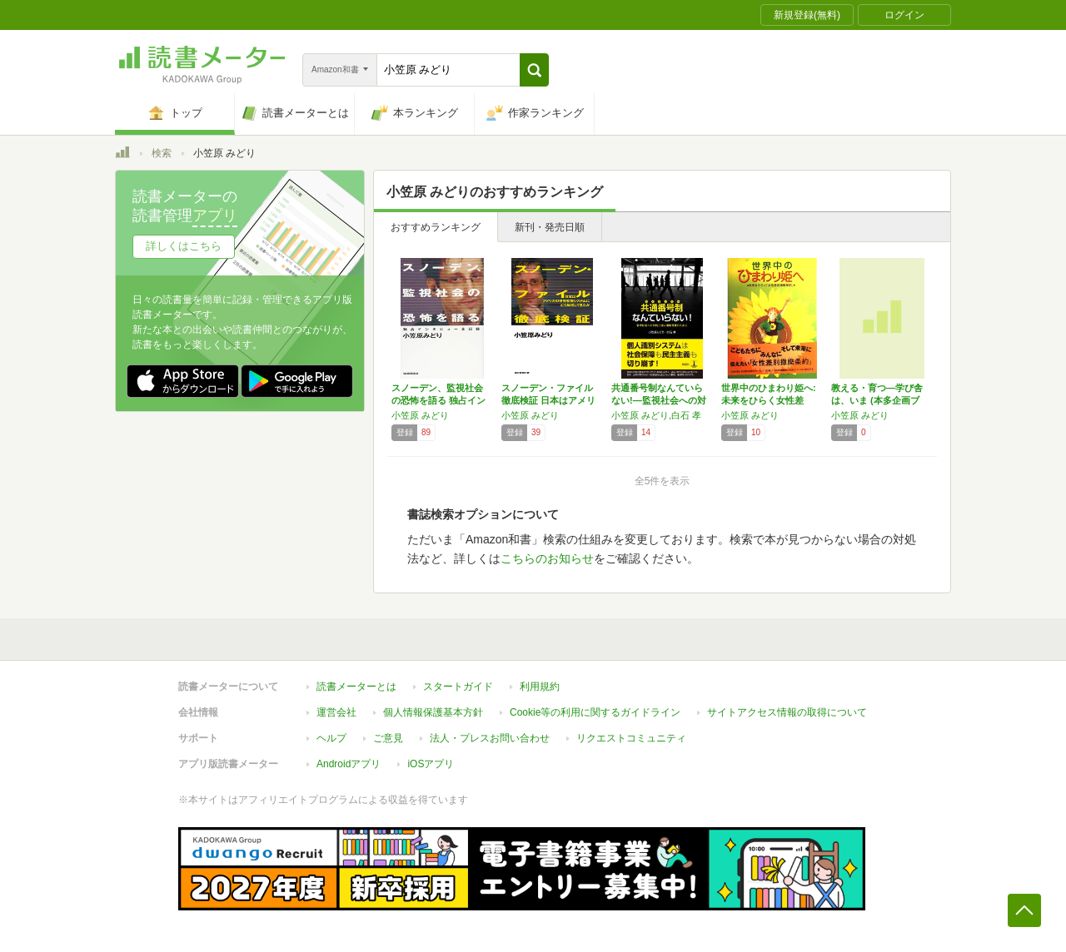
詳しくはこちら (184, 246)
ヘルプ (331, 738)
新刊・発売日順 (550, 227)
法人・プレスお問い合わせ (490, 738)
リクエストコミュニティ (631, 738)
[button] (534, 70)
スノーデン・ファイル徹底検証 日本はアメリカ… (548, 400)
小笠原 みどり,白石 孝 (656, 415)
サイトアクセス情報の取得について (787, 712)
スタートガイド (458, 687)
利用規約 (540, 687)
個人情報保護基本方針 (433, 712)
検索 (162, 153)
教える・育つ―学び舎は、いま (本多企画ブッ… (877, 400)
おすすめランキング (436, 227)
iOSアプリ (430, 764)
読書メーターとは (356, 687)
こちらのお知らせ (547, 558)
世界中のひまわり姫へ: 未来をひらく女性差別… (768, 400)
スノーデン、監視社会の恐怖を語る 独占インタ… (438, 400)
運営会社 (336, 712)
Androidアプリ (348, 764)
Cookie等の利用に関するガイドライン (595, 712)
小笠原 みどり (420, 415)
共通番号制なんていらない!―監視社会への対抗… (658, 400)
